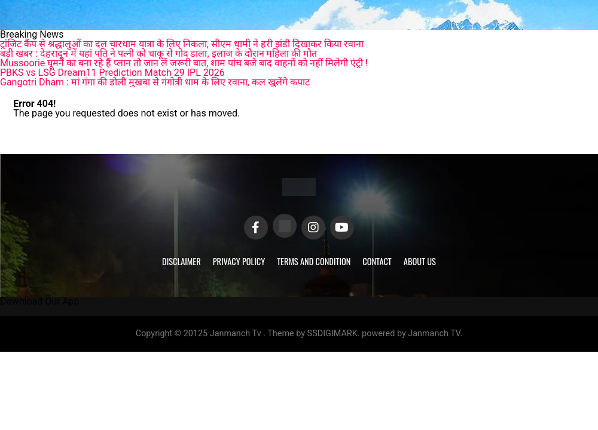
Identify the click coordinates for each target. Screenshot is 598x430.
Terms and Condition (313, 261)
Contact (376, 261)
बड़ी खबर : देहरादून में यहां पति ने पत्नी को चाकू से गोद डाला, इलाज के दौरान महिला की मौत (158, 53)
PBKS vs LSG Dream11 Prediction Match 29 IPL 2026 (112, 72)
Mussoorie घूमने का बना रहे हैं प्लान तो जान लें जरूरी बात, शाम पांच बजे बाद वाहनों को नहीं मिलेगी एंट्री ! (184, 63)
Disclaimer (181, 261)
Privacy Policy (239, 261)
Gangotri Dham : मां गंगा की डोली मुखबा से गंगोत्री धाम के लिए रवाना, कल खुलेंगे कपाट (155, 82)
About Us (420, 261)
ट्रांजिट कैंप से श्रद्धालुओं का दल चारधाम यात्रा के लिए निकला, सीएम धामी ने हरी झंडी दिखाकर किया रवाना (182, 44)
